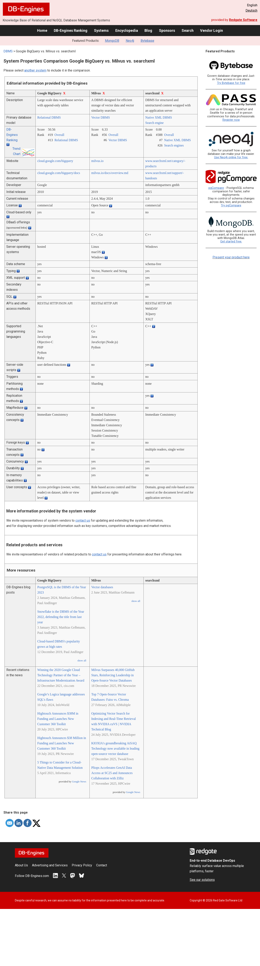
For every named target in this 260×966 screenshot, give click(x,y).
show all (81, 660)
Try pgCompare (231, 205)
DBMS (8, 51)
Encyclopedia (126, 30)
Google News (79, 781)
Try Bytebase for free (231, 83)
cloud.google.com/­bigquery (55, 161)
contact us (82, 520)
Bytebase (147, 41)
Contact (101, 865)
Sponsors (167, 30)
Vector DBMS (100, 117)
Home (42, 30)
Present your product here (231, 257)
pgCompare (216, 188)
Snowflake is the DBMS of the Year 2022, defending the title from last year (60, 617)
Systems (101, 30)
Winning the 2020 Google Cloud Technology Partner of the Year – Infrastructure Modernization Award (60, 675)
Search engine (154, 122)
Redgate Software (243, 20)
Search (188, 30)
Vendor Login (211, 30)
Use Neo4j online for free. (231, 157)
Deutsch (251, 10)
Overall (59, 135)
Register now (231, 120)
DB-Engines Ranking (70, 30)
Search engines (174, 145)
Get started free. (231, 241)
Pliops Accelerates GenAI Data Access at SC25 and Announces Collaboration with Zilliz (112, 773)
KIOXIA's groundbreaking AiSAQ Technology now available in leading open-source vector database (115, 748)
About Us (21, 865)
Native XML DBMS (158, 117)
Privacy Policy (82, 865)
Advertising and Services (50, 865)
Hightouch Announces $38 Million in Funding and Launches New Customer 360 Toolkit (61, 743)
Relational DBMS (49, 117)
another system (35, 70)
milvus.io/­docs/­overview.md (109, 173)
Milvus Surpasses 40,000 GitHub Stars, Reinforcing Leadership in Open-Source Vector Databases (112, 675)
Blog (148, 30)
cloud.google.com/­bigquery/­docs (58, 173)
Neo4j (130, 41)
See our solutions (202, 880)
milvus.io (97, 161)
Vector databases (102, 587)
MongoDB (112, 41)
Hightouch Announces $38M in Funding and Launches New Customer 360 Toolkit (57, 719)
